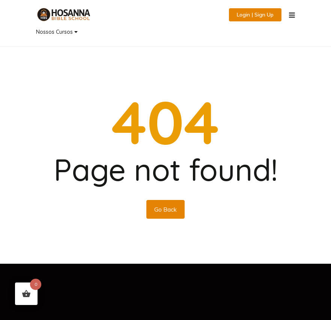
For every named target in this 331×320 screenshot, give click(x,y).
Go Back (165, 209)
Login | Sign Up (255, 14)
